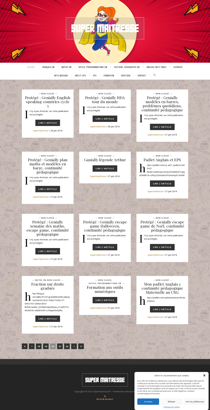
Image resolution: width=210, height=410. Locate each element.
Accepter (148, 404)
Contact (142, 75)
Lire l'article (47, 122)
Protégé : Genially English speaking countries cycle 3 (47, 101)
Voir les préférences (194, 404)
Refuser (171, 404)
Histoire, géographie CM (127, 66)
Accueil (31, 66)
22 (67, 346)
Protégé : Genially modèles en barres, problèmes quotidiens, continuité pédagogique (162, 103)
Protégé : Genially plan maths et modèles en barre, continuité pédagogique (48, 165)
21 (60, 346)
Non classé (47, 94)
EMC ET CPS (80, 75)
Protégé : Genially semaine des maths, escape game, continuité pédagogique (47, 228)
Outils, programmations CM (93, 66)
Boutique (126, 75)
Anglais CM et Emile (156, 66)
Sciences (178, 66)
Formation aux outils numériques (105, 289)
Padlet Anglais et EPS (162, 159)
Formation (109, 75)
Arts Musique (61, 75)
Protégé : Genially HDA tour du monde (105, 99)
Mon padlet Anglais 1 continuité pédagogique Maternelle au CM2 (162, 288)
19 (46, 346)
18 (38, 346)
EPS (95, 75)
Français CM (48, 66)
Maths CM (66, 66)
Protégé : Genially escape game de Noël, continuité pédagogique (162, 226)
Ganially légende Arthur (105, 159)
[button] (204, 378)
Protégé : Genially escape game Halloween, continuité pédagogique (105, 226)
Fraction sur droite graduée (47, 286)
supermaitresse (40, 130)
